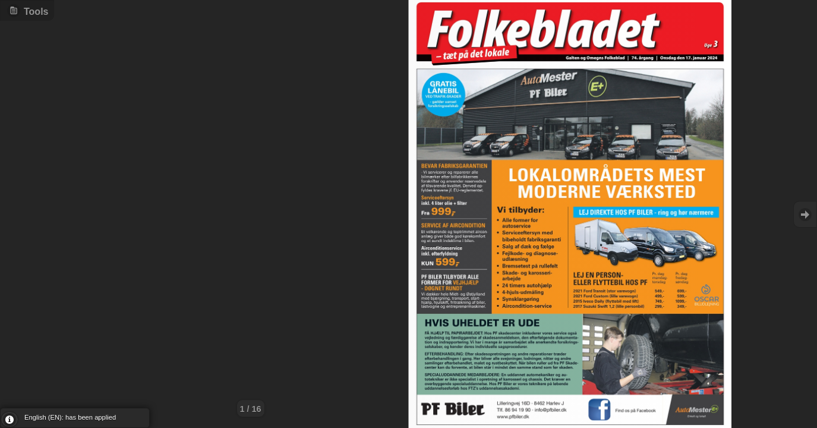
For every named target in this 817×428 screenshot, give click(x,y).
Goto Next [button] (805, 214)
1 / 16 (250, 409)
